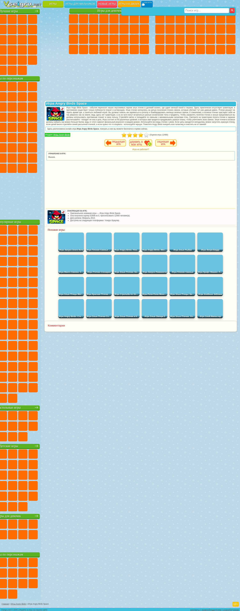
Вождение (8, 69)
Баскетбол (58, 59)
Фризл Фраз (8, 127)
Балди (18, 147)
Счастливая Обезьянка (38, 127)
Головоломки (8, 59)
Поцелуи (124, 29)
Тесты (114, 18)
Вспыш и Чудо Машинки (8, 116)
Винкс (103, 49)
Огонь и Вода (93, 18)
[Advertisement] (34, 195)
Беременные (144, 29)
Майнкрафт (220, 18)
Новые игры (107, 4)
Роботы (230, 29)
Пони (73, 18)
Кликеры (28, 39)
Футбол (170, 18)
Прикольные (18, 49)
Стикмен (180, 29)
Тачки (58, 106)
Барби (103, 18)
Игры (53, 4)
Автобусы (160, 49)
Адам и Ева (18, 127)
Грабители (190, 39)
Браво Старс (48, 137)
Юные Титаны (58, 127)
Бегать (180, 49)
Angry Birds (18, 106)
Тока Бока (28, 157)
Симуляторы (28, 18)
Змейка (58, 49)
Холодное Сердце (83, 29)
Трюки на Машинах (48, 49)
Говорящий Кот (38, 86)
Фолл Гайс (18, 137)
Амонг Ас (38, 137)
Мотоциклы (170, 29)
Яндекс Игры (8, 29)
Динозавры (8, 49)
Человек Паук (58, 116)
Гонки (210, 29)
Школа (48, 59)
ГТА (210, 39)
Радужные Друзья (18, 157)
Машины (230, 18)
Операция (103, 39)
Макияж (114, 39)
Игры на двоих (129, 4)
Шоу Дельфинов (38, 106)
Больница (83, 39)
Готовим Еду (114, 49)
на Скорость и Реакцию (38, 49)
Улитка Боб (8, 96)
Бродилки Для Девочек (134, 18)
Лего (58, 96)
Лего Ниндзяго (48, 86)
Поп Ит (18, 29)
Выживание (180, 39)
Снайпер (220, 29)
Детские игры (34, 445)
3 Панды (48, 106)
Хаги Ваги (38, 147)
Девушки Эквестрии (83, 18)
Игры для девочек (109, 10)
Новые (8, 18)
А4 (8, 147)
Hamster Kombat (48, 167)
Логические (18, 39)
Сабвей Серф (8, 106)
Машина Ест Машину (200, 39)
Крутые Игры (38, 59)
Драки (200, 29)
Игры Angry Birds (83, 137)
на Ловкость (58, 18)
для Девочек (18, 18)
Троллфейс (28, 96)
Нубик (58, 147)
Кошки (93, 29)
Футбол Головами (18, 69)
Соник (18, 116)
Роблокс (48, 147)
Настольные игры (34, 407)
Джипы (210, 49)
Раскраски (144, 18)
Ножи (58, 39)
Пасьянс (38, 39)
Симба (48, 157)
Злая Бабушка (48, 96)
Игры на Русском (48, 39)
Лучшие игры (34, 10)
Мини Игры (28, 49)
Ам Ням (28, 106)
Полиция (160, 39)
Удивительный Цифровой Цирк (58, 167)
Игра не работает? (151, 152)
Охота (230, 49)
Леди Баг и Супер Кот (38, 96)
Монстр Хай (124, 18)
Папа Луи (134, 29)
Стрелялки (190, 49)
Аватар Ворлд (38, 157)
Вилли (8, 86)
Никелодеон (28, 59)
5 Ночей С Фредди (58, 86)
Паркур (220, 49)
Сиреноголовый (28, 137)
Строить (38, 69)
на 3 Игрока (18, 59)
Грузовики (190, 29)
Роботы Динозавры (170, 39)
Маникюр (93, 39)
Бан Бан (18, 167)
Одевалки (103, 29)
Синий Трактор (8, 137)
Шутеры (170, 49)
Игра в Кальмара (58, 137)
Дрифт (230, 39)
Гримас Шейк (38, 167)
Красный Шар (18, 96)
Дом (134, 49)
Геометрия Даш (28, 29)
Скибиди (28, 167)
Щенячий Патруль (28, 86)
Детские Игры (38, 18)
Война (28, 69)
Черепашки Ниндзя (160, 29)
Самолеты (200, 49)
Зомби (200, 18)
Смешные (48, 29)
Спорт (38, 29)
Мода (134, 39)
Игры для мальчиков (80, 4)
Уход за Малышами (144, 39)
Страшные (8, 39)
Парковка (160, 18)
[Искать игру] (206, 4)
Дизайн (73, 49)
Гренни (28, 147)
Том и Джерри (48, 127)
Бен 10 (220, 39)
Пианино (93, 49)
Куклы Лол (144, 49)
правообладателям (211, 608)
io (58, 29)
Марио (48, 116)
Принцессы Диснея (124, 39)
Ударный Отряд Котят (38, 116)
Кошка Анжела (73, 29)
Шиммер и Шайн (28, 127)
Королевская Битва (210, 18)
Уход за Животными (124, 49)
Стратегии (180, 18)
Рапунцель (73, 39)
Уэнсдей (8, 167)
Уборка (83, 49)
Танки (190, 18)
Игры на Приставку (48, 69)
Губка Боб (18, 86)
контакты (195, 608)
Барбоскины (28, 116)
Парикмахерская (114, 29)
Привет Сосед (8, 157)
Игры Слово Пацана (58, 157)
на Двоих (48, 18)
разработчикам (231, 608)
